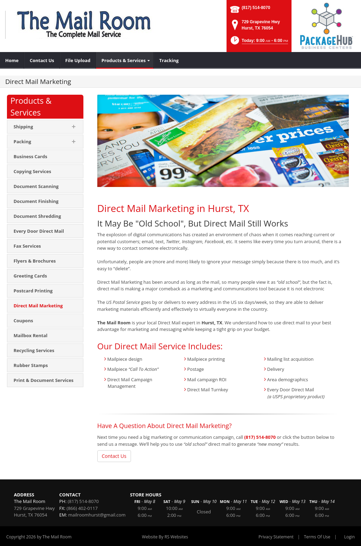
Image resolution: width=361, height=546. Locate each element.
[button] (258, 42)
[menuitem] (12, 60)
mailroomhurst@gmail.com (96, 515)
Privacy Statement (276, 537)
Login (349, 537)
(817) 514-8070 (256, 7)
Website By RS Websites (165, 537)
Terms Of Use (317, 537)
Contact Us (114, 456)
